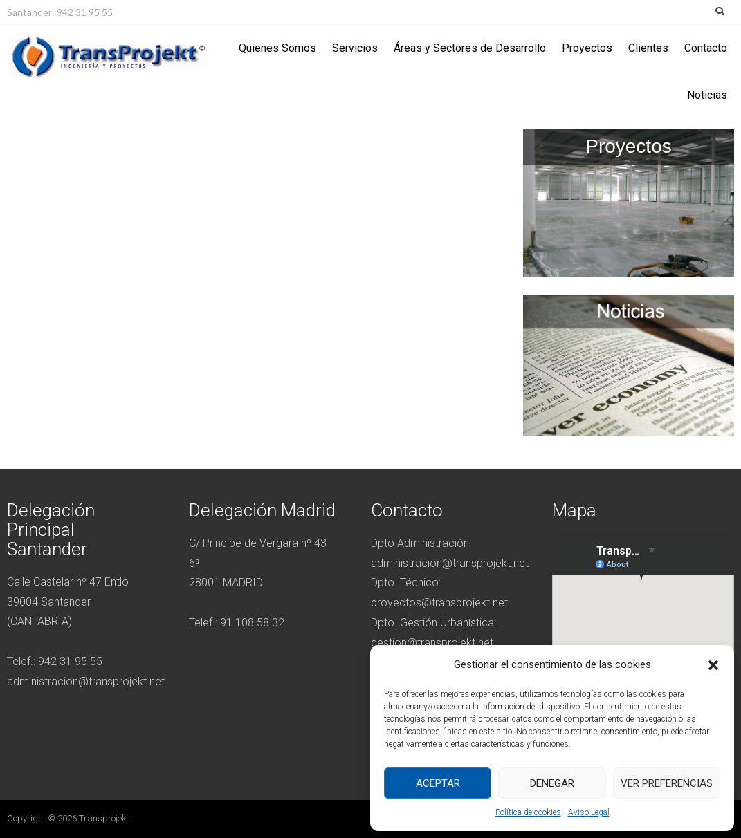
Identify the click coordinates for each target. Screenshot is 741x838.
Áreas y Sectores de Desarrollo (470, 48)
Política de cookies (528, 812)
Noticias (707, 95)
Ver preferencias (667, 783)
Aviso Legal (589, 812)
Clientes (648, 48)
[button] (713, 665)
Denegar (552, 783)
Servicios (355, 48)
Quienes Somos (277, 48)
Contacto (705, 48)
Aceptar (438, 783)
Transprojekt (104, 818)
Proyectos (587, 48)
